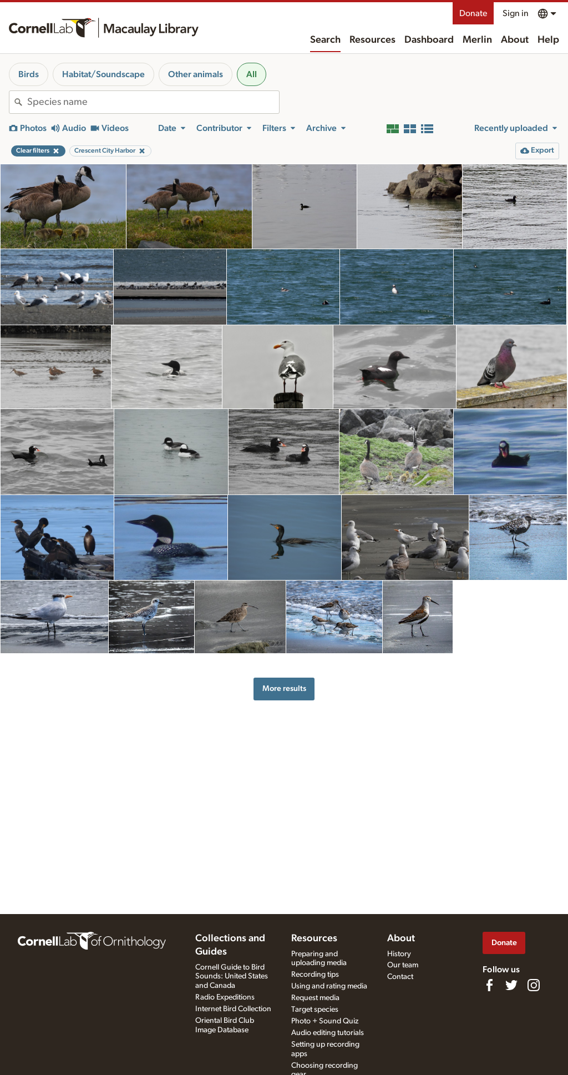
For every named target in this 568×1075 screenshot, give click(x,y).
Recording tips (315, 974)
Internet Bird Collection (233, 1009)
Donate (473, 13)
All (251, 74)
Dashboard (429, 40)
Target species (314, 1009)
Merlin (477, 40)
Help (548, 40)
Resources (372, 40)
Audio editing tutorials (327, 1033)
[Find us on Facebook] (489, 985)
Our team (402, 965)
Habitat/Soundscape (103, 74)
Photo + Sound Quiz (324, 1021)
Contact (400, 977)
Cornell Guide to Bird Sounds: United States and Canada (231, 976)
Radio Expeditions (225, 997)
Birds (28, 74)
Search (325, 40)
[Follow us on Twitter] (511, 985)
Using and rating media (329, 986)
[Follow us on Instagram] (533, 985)
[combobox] (153, 102)
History (399, 954)
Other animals (195, 74)
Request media (315, 998)
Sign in (516, 13)
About (515, 40)
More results (284, 688)
